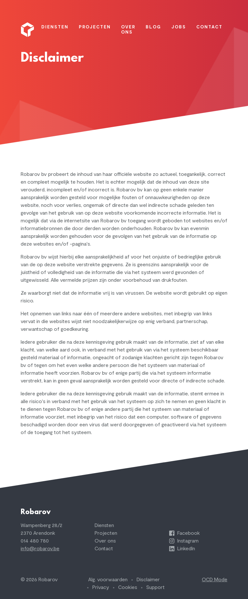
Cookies (127, 587)
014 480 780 (35, 541)
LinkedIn (182, 548)
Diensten (104, 525)
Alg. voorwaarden (108, 579)
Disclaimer (148, 579)
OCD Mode (214, 579)
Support (155, 587)
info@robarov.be (40, 548)
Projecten (106, 533)
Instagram (184, 541)
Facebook (184, 533)
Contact (104, 548)
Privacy (100, 587)
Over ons (105, 541)
